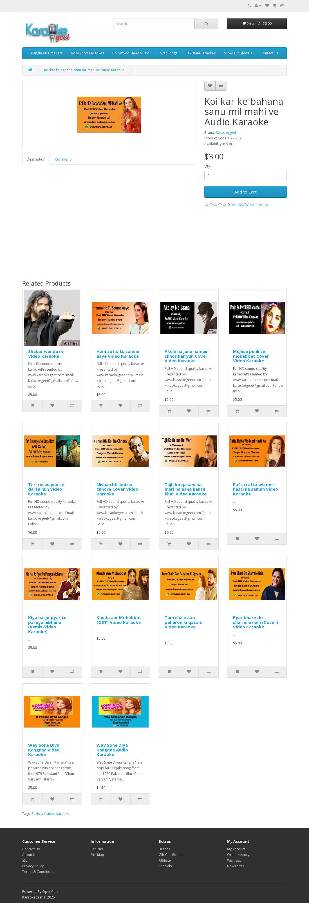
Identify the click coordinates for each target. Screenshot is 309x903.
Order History (238, 854)
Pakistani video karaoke (50, 813)
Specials (165, 866)
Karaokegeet (226, 132)
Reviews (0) (63, 159)
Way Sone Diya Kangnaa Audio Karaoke (112, 749)
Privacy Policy (33, 866)
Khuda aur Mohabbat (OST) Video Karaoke (119, 620)
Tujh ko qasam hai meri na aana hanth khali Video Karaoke (186, 489)
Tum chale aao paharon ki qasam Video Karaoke (183, 622)
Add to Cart (245, 192)
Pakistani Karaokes (201, 53)
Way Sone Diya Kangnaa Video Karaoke (44, 749)
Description (36, 159)
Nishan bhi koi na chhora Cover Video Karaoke (117, 489)
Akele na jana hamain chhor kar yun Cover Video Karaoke (187, 355)
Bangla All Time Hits (46, 53)
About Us (29, 854)
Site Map (97, 854)
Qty (207, 166)
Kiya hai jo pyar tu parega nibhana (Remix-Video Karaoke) (47, 624)
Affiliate (165, 860)
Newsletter (235, 866)
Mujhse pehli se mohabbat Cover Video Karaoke (251, 355)
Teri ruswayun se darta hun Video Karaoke (46, 489)
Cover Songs (167, 53)
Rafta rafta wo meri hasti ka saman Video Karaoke (255, 489)
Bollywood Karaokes (87, 53)
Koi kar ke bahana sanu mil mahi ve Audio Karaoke (84, 70)
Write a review (256, 204)
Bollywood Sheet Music (130, 53)
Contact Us (269, 53)
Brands (164, 849)
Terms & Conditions (38, 871)
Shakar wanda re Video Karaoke (46, 353)
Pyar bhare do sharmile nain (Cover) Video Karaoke (255, 622)
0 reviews (235, 204)
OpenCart (50, 891)
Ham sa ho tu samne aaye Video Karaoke (118, 353)
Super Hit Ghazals (238, 53)
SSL (24, 860)
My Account (236, 849)
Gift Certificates (171, 854)
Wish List (234, 860)
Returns (97, 849)
